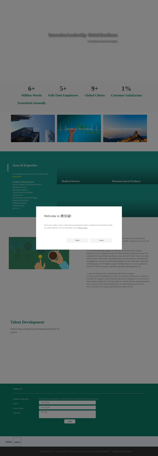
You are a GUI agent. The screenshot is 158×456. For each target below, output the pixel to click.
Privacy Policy (83, 228)
